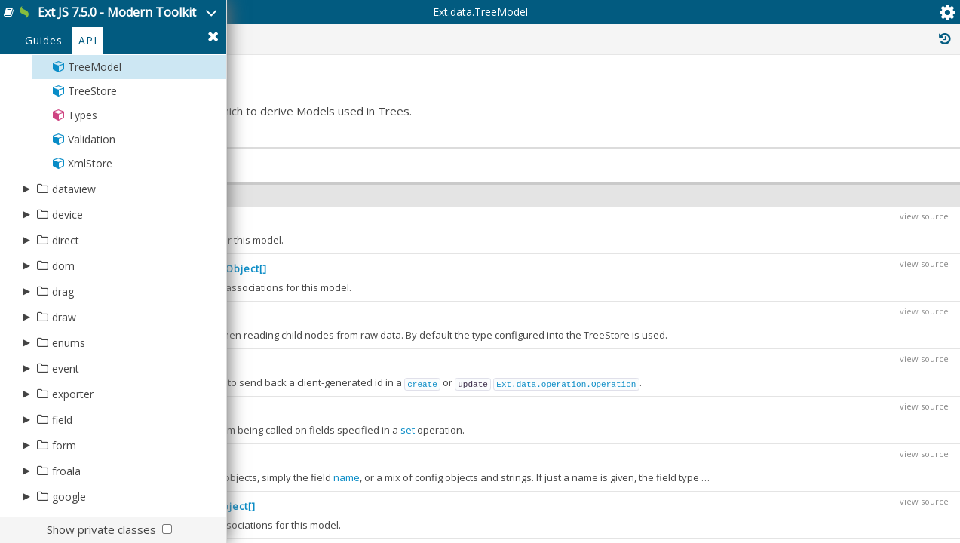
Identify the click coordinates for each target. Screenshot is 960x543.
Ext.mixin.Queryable (864, 348)
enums (68, 407)
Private (739, 96)
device (67, 279)
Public (585, 96)
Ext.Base (839, 273)
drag (63, 356)
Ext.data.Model (859, 289)
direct (65, 305)
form (64, 510)
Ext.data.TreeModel (350, 97)
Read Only (898, 96)
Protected (660, 96)
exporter (73, 459)
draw (64, 382)
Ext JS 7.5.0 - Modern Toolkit (171, 21)
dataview (74, 254)
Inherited (815, 96)
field (62, 484)
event (65, 433)
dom (63, 331)
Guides (44, 107)
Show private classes (101, 529)
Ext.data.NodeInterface (871, 433)
